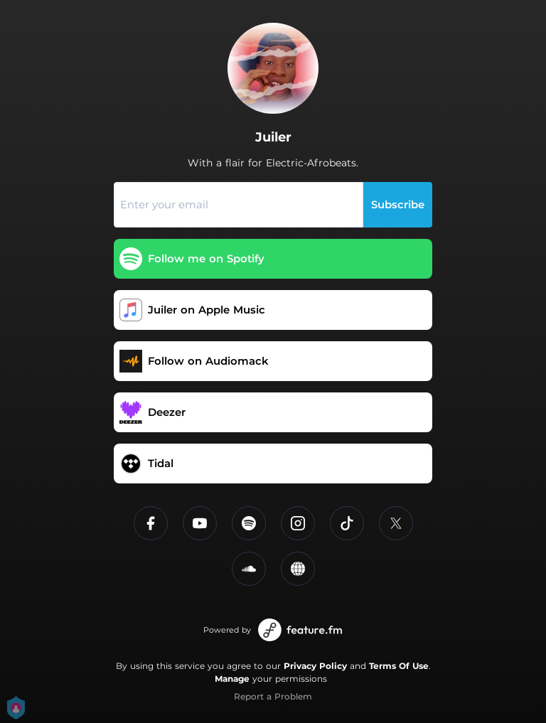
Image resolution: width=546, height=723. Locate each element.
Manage (232, 678)
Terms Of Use (399, 665)
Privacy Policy (315, 665)
